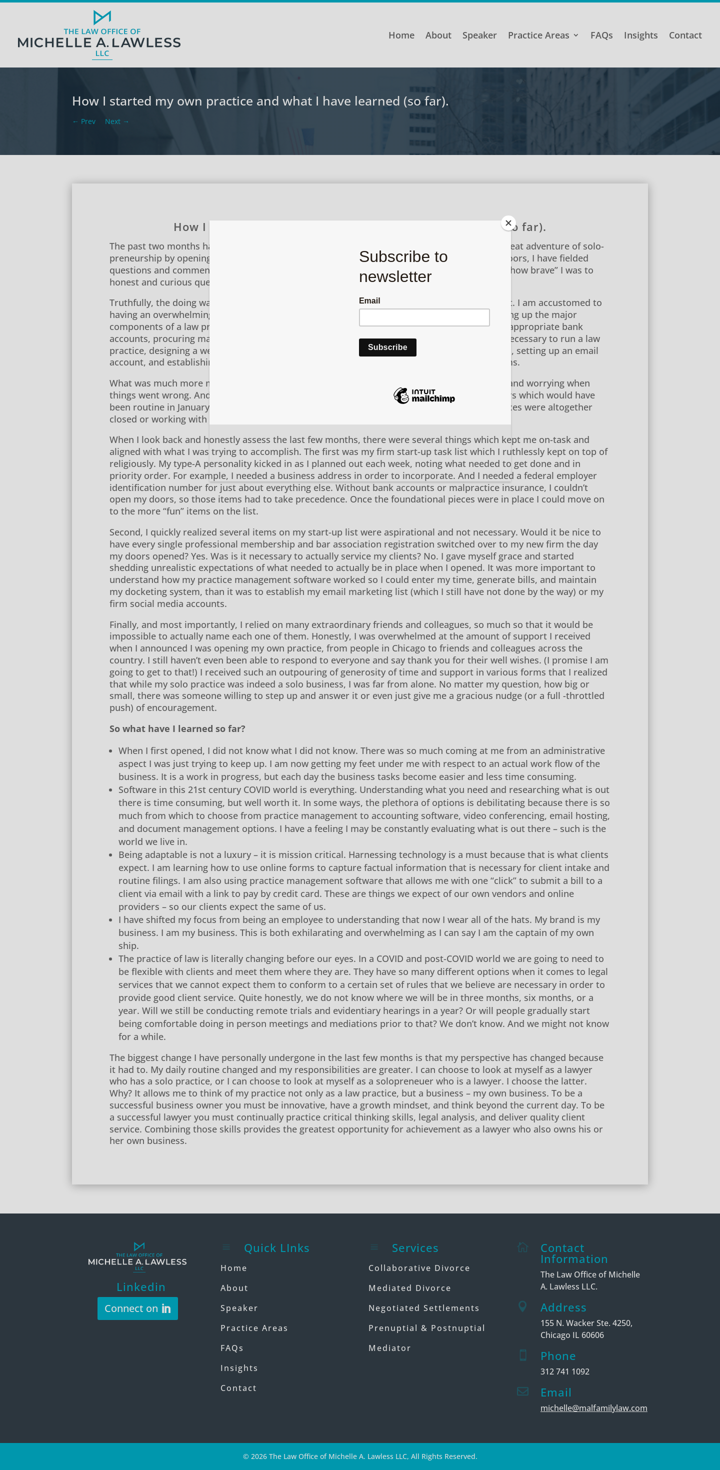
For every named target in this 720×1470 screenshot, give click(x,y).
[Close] (508, 223)
